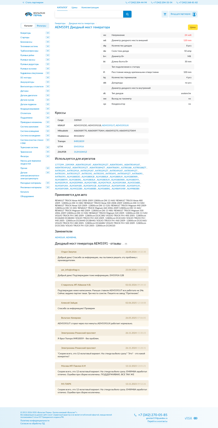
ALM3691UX (133, 186)
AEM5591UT (108, 125)
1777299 (59, 165)
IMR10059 (79, 141)
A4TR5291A (73, 171)
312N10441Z (80, 152)
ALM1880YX (61, 180)
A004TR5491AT (132, 165)
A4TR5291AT (87, 171)
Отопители (25, 113)
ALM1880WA (131, 177)
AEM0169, (60, 237)
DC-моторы (25, 78)
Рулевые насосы (27, 60)
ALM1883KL (75, 180)
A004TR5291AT (83, 165)
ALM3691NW (118, 186)
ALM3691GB (89, 186)
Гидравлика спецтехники (31, 73)
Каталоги (24, 192)
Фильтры (24, 156)
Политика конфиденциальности (34, 421)
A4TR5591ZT (73, 174)
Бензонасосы (26, 42)
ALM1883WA (118, 180)
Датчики (24, 91)
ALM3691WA (62, 189)
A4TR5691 (111, 174)
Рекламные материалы (31, 187)
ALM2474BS (90, 183)
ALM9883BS (133, 189)
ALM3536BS (134, 183)
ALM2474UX (104, 183)
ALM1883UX (103, 180)
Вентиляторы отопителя (31, 87)
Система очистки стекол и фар (31, 141)
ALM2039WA (76, 183)
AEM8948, (71, 237)
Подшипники (26, 118)
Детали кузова (27, 100)
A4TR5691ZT (124, 174)
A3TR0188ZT (139, 168)
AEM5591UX (122, 125)
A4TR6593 (60, 177)
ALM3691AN (61, 186)
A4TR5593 (99, 174)
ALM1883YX (132, 180)
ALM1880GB (88, 177)
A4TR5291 (60, 171)
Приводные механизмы (31, 122)
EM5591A (79, 147)
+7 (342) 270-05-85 (152, 415)
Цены (193, 27)
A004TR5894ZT (97, 168)
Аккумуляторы (27, 82)
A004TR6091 (113, 168)
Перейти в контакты (157, 421)
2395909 (69, 165)
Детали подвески (28, 104)
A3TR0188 (126, 168)
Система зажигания (29, 127)
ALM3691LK (104, 186)
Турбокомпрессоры (29, 51)
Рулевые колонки (28, 69)
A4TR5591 (60, 174)
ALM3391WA (119, 183)
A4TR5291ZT (101, 171)
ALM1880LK (102, 177)
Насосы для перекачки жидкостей (30, 162)
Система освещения (29, 131)
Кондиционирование (29, 109)
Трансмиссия (26, 152)
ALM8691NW (119, 189)
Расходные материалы (30, 183)
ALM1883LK (89, 180)
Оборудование (27, 196)
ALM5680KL (104, 189)
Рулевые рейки (27, 55)
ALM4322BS (76, 189)
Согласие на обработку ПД (32, 424)
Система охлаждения (30, 136)
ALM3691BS (76, 186)
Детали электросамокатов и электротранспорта (29, 176)
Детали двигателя (28, 95)
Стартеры (24, 38)
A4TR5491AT (116, 171)
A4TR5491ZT (130, 171)
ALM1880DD (73, 177)
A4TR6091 (137, 174)
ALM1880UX (116, 177)
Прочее (23, 168)
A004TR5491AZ (63, 168)
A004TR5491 (116, 165)
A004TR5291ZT (100, 165)
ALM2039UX (61, 183)
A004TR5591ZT (80, 168)
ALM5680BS (90, 189)
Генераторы (25, 33)
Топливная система (29, 46)
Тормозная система (29, 147)
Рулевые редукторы (29, 64)
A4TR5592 (87, 174)
